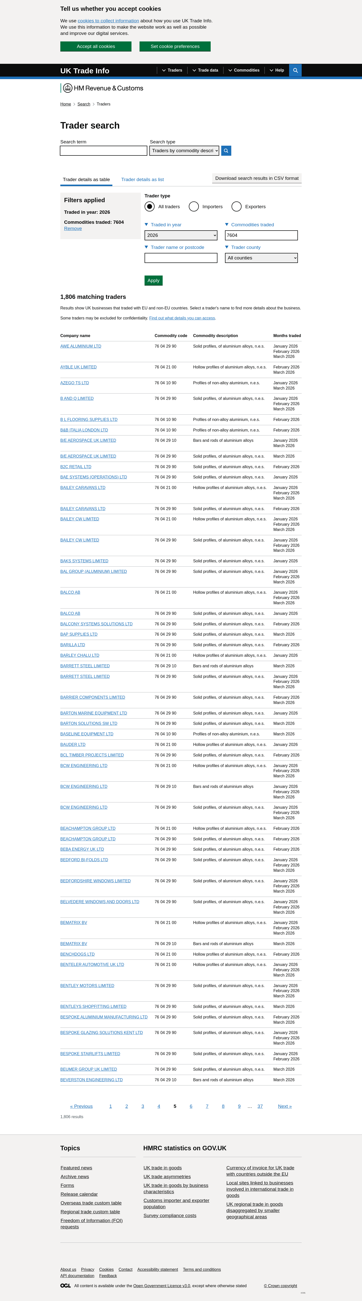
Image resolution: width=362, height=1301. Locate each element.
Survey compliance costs (170, 1215)
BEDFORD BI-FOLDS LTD (84, 860)
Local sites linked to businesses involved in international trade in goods (259, 1189)
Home (65, 104)
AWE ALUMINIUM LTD (80, 346)
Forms (67, 1185)
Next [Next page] (285, 1106)
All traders (169, 206)
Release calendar (79, 1194)
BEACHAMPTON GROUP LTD (88, 828)
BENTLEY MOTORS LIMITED (87, 986)
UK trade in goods (163, 1167)
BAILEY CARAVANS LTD (82, 487)
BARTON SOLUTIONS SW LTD (88, 723)
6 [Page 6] (191, 1106)
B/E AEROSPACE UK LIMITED (88, 440)
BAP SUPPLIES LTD (79, 634)
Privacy (87, 1269)
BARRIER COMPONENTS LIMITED (92, 697)
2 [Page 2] (126, 1106)
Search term (73, 141)
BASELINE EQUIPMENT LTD (86, 734)
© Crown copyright (280, 1286)
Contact (125, 1269)
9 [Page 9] (239, 1106)
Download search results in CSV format (257, 178)
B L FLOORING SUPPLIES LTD (89, 419)
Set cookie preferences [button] (175, 46)
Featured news (76, 1167)
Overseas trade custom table (91, 1203)
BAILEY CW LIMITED (79, 519)
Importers (213, 206)
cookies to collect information (108, 20)
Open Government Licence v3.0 (161, 1286)
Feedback (108, 1276)
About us (68, 1269)
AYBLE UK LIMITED (78, 367)
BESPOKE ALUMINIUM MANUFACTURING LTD (104, 1017)
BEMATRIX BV (73, 922)
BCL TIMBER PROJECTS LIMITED (92, 755)
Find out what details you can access (182, 318)
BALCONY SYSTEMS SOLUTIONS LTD (96, 624)
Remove (73, 228)
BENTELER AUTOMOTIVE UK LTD (92, 964)
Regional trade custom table (90, 1211)
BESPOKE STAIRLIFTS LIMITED (90, 1054)
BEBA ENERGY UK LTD (82, 849)
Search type (162, 141)
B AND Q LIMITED (77, 398)
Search (83, 104)
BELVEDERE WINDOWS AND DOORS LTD (99, 902)
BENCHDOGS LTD (77, 954)
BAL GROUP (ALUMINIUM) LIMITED (93, 571)
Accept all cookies (96, 46)
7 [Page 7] (207, 1106)
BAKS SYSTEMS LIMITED (84, 561)
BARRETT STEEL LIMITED (85, 666)
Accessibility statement (157, 1269)
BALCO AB (70, 592)
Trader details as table (86, 179)
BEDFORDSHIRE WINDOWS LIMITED (95, 881)
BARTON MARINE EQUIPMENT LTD (93, 713)
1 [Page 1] (110, 1106)
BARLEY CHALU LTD (79, 655)
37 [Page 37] (260, 1106)
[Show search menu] (295, 70)
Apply (154, 280)
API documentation (77, 1276)
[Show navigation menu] (172, 70)
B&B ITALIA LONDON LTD (84, 430)
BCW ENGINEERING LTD (83, 766)
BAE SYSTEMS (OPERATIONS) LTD (93, 477)
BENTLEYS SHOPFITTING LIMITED (93, 1006)
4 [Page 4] (159, 1106)
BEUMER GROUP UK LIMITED (88, 1069)
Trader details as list (142, 179)
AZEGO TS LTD (74, 383)
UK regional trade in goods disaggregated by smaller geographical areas (254, 1210)
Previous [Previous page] (81, 1106)
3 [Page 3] (143, 1106)
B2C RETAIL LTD (75, 467)
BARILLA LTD (72, 645)
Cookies (106, 1269)
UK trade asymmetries (167, 1176)
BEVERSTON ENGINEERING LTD (91, 1080)
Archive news (75, 1176)
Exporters (255, 206)
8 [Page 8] (223, 1106)
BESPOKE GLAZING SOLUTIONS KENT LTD (101, 1033)
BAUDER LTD (72, 744)
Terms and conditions (202, 1269)
